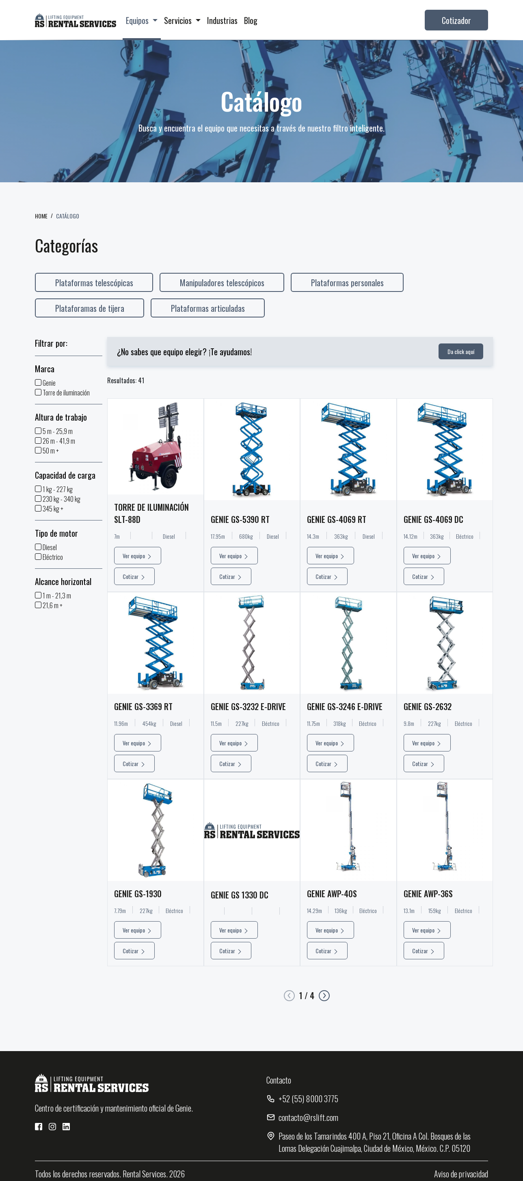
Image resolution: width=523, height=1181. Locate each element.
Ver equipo (138, 595)
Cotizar (134, 615)
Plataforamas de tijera (89, 308)
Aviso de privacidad (461, 1174)
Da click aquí (460, 351)
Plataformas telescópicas (94, 282)
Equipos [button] (138, 20)
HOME (41, 216)
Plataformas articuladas (208, 308)
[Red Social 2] (52, 1127)
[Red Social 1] (38, 1127)
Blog (250, 20)
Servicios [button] (179, 20)
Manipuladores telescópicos (222, 282)
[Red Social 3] (66, 1127)
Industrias (222, 20)
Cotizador (456, 20)
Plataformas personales (347, 282)
